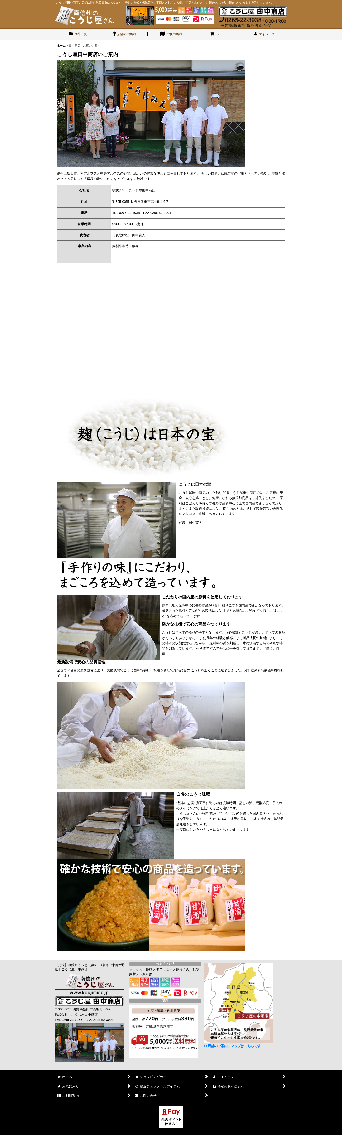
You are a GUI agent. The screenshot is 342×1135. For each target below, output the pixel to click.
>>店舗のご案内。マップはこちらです (232, 1046)
